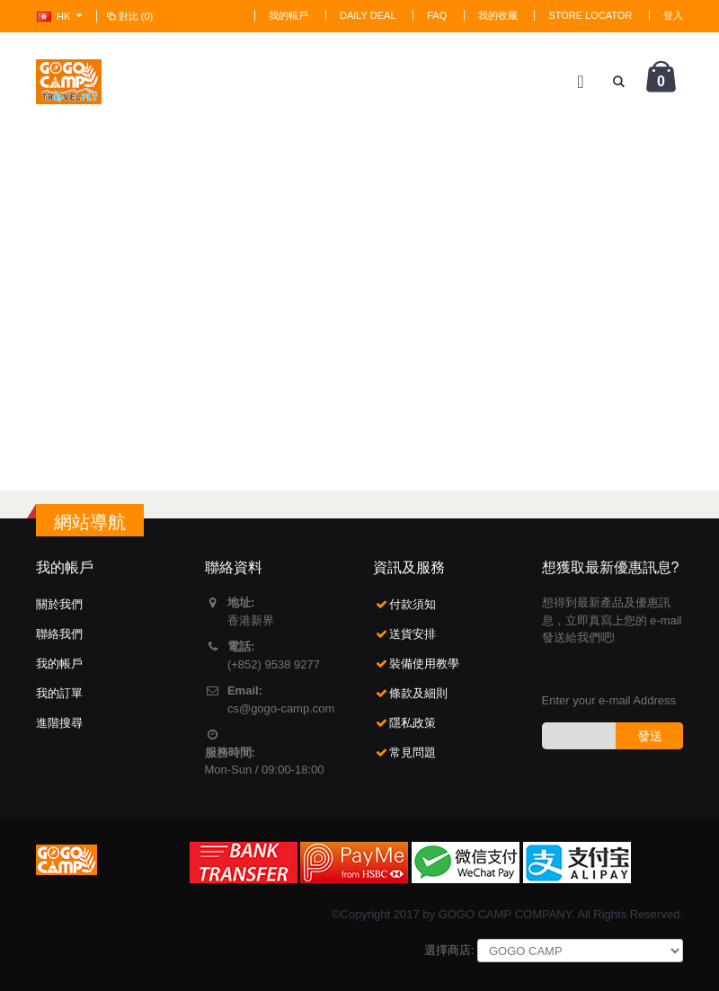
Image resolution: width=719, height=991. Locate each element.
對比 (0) (128, 16)
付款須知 (412, 604)
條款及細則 (418, 693)
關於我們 (59, 604)
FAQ (437, 15)
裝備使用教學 (424, 663)
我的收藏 (498, 15)
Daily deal (368, 15)
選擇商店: (449, 950)
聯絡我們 (59, 634)
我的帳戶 (288, 15)
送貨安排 (412, 634)
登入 (673, 15)
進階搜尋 (59, 723)
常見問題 (412, 752)
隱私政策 (412, 723)
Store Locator (590, 15)
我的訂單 (59, 693)
